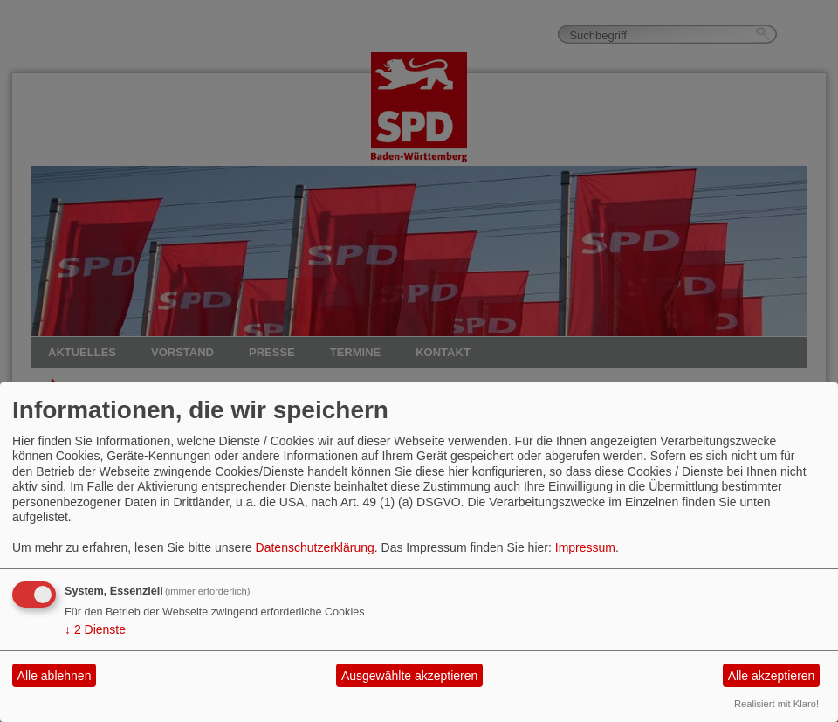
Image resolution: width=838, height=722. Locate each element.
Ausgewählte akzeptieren (409, 676)
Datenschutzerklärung (315, 547)
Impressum (585, 547)
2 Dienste (95, 629)
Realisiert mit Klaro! (776, 703)
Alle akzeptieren (771, 676)
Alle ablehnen (54, 676)
